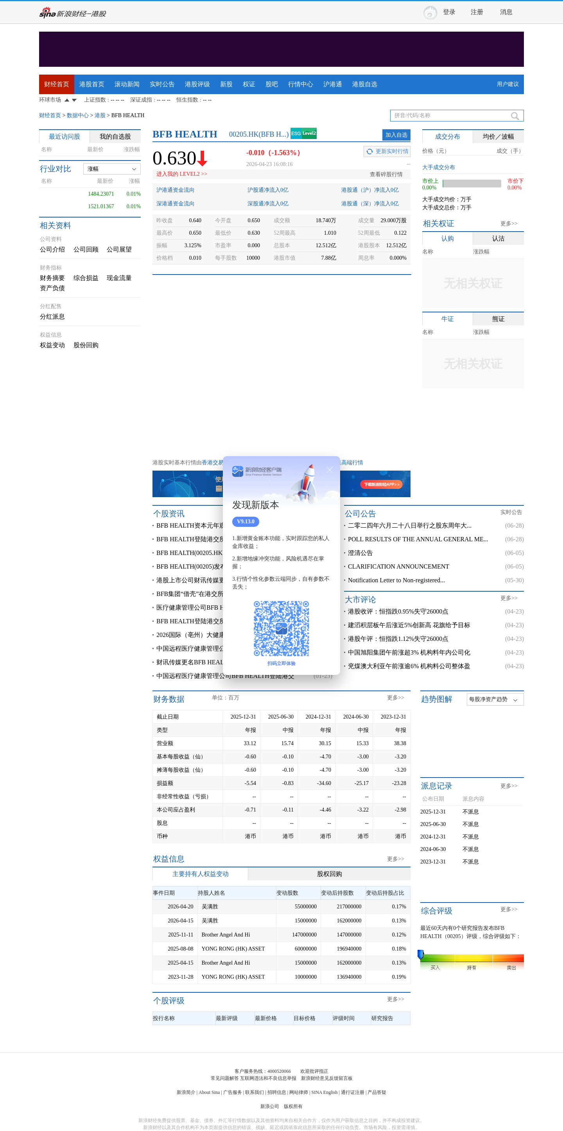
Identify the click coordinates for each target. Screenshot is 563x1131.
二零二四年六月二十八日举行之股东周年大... (410, 525)
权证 (249, 84)
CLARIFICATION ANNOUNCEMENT (398, 566)
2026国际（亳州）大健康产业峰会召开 (209, 635)
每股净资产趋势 (488, 699)
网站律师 (298, 1092)
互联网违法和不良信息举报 (268, 1078)
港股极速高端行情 (341, 463)
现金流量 (119, 278)
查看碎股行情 (386, 174)
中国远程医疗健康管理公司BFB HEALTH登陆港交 (225, 676)
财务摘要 (52, 278)
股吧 (271, 84)
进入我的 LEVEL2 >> (181, 174)
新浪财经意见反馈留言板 (327, 1078)
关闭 (329, 469)
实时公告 (162, 84)
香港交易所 (215, 463)
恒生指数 (187, 100)
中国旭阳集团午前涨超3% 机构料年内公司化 (409, 652)
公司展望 (119, 249)
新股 (226, 84)
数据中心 (78, 115)
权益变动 (52, 345)
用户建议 (508, 84)
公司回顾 (86, 249)
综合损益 (86, 278)
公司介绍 (52, 249)
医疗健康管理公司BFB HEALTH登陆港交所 (216, 607)
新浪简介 (186, 1092)
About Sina (209, 1092)
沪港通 (332, 84)
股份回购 (86, 345)
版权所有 (293, 1106)
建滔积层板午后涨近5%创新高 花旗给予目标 (409, 625)
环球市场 (50, 100)
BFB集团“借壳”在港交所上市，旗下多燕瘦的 (218, 593)
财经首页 (56, 84)
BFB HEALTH (128, 115)
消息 (506, 12)
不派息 (471, 812)
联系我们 (254, 1092)
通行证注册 (352, 1092)
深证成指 (141, 100)
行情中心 (300, 84)
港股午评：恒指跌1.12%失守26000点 (398, 638)
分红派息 (52, 316)
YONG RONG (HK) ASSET (233, 949)
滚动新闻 (127, 84)
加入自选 (396, 135)
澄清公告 (360, 552)
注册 (477, 12)
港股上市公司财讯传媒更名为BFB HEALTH (216, 580)
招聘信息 (276, 1092)
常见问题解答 (225, 1078)
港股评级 (197, 84)
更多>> (509, 224)
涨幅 (93, 169)
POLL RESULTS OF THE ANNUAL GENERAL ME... (418, 539)
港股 (100, 115)
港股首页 (91, 84)
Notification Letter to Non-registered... (396, 580)
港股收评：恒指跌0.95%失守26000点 (398, 611)
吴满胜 (210, 907)
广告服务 (232, 1092)
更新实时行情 (392, 151)
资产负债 (52, 288)
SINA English (324, 1092)
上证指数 (95, 100)
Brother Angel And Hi (226, 935)
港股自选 (364, 84)
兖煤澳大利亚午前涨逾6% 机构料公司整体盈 (409, 666)
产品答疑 (377, 1092)
